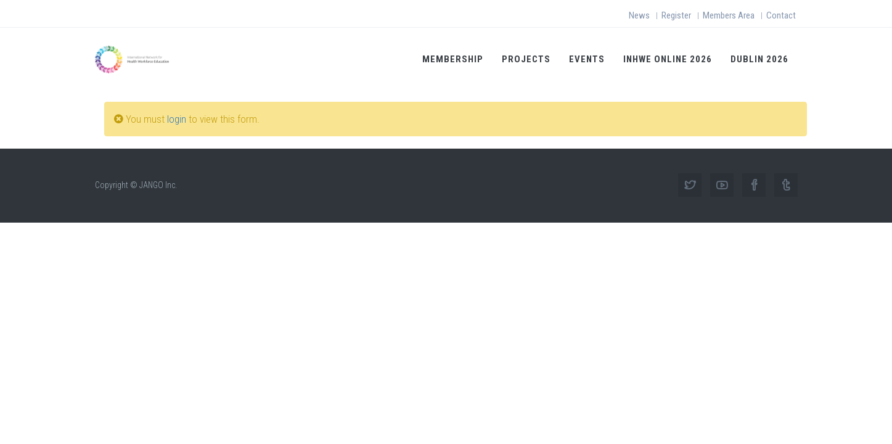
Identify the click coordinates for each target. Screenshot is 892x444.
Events (587, 59)
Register (676, 15)
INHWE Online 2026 (667, 59)
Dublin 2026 (759, 59)
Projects (526, 59)
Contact (781, 15)
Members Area (729, 15)
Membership (452, 59)
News (639, 15)
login (176, 119)
